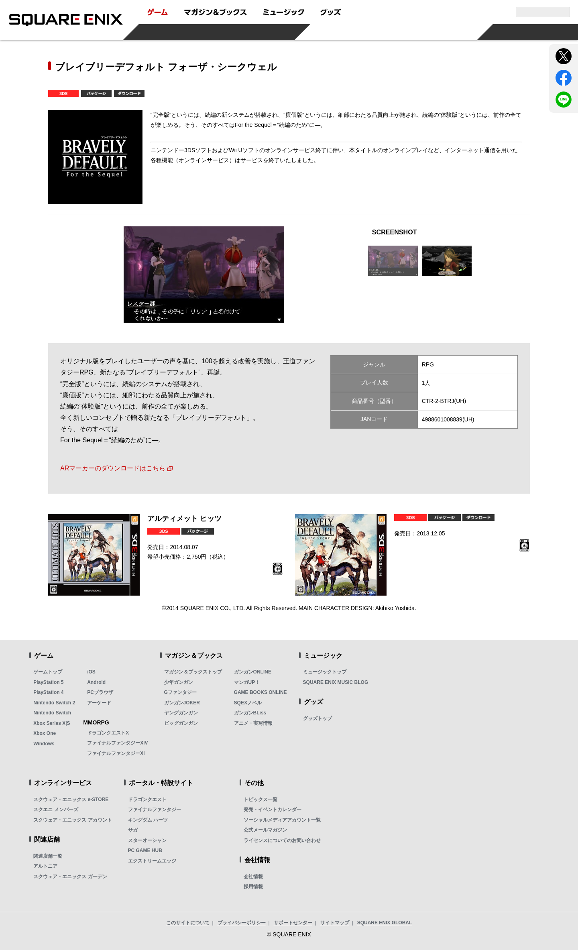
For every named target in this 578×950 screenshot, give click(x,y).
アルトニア (45, 866)
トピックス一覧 (260, 799)
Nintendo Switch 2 (54, 703)
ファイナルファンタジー (154, 809)
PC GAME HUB (145, 850)
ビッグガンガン (181, 723)
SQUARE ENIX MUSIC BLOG (335, 682)
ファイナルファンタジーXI (115, 753)
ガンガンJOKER (182, 703)
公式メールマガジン (265, 830)
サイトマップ (334, 923)
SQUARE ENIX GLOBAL (384, 923)
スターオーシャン (147, 840)
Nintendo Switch (52, 713)
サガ (133, 830)
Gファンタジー (180, 692)
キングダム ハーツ (148, 820)
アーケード (99, 703)
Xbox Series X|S (51, 723)
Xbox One (44, 733)
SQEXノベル (248, 703)
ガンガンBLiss (250, 713)
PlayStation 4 (48, 692)
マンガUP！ (247, 682)
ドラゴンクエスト (147, 799)
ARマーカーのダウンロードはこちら (112, 468)
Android (96, 682)
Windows (44, 744)
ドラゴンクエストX (108, 733)
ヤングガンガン (181, 713)
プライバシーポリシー (242, 923)
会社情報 (253, 876)
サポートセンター (293, 923)
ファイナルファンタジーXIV (117, 743)
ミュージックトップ (324, 672)
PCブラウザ (100, 692)
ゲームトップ (47, 672)
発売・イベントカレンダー (272, 809)
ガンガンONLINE (252, 672)
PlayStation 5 (48, 682)
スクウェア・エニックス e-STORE (70, 799)
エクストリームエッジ (152, 861)
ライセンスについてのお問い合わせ (282, 840)
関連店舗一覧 (47, 856)
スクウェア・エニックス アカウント (72, 820)
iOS (91, 672)
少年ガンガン (178, 682)
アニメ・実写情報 (253, 723)
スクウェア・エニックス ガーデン (70, 876)
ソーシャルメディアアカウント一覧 (282, 820)
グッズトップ (317, 718)
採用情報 (253, 886)
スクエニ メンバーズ (55, 809)
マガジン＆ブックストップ (193, 672)
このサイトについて (188, 923)
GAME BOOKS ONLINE (260, 692)
